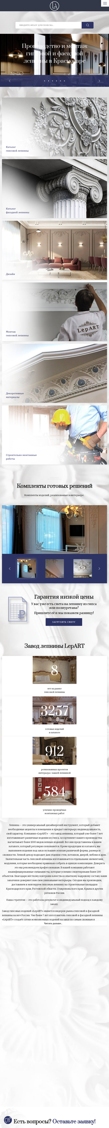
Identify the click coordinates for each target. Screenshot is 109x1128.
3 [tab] (52, 81)
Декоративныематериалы (15, 395)
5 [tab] (60, 81)
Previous (10, 81)
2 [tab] (49, 81)
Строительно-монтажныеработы (21, 456)
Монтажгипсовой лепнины (17, 333)
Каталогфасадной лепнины (17, 210)
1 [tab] (45, 81)
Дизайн (10, 273)
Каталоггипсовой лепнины (17, 148)
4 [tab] (56, 81)
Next (99, 81)
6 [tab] (64, 81)
